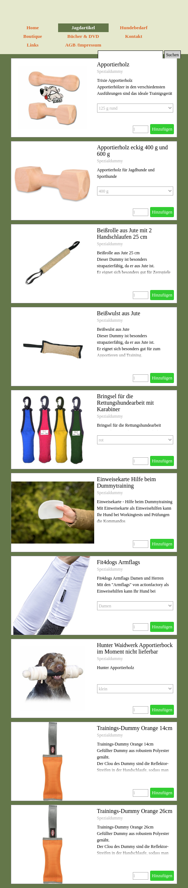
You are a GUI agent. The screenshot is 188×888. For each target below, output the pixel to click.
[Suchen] (130, 55)
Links (33, 45)
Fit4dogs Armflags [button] (118, 562)
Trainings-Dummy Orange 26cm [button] (134, 811)
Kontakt (133, 36)
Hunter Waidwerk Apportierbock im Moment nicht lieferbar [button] (135, 648)
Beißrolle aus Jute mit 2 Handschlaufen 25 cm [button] (124, 233)
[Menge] (140, 129)
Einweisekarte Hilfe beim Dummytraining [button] (126, 482)
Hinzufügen (162, 129)
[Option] (135, 108)
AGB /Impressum (83, 45)
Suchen (172, 54)
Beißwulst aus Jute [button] (118, 313)
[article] (94, 97)
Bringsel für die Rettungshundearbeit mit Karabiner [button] (125, 402)
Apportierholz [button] (113, 64)
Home (32, 27)
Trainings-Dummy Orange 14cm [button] (134, 728)
